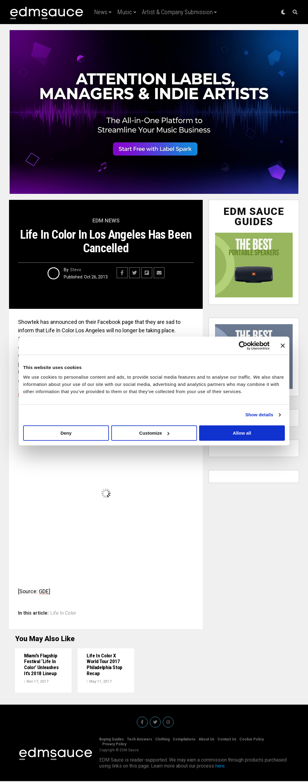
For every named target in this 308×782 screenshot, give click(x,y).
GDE (44, 591)
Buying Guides (111, 740)
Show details (259, 414)
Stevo (75, 269)
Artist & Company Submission (177, 12)
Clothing (162, 740)
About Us (206, 740)
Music (124, 12)
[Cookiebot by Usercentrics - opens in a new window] (243, 345)
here (220, 767)
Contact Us (226, 740)
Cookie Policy (251, 740)
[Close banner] (283, 345)
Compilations (184, 740)
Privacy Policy (114, 745)
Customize (154, 433)
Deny (66, 433)
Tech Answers (139, 740)
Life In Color (63, 613)
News (100, 12)
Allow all (242, 433)
